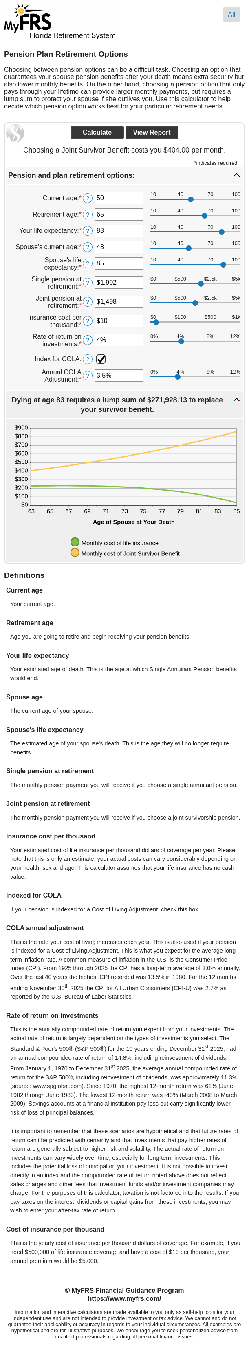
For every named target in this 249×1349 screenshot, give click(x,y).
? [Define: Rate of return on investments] (87, 340)
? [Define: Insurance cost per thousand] (87, 321)
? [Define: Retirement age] (87, 214)
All (231, 14)
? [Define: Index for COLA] (87, 359)
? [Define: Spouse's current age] (87, 247)
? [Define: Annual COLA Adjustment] (87, 375)
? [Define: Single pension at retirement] (87, 282)
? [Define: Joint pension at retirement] (87, 302)
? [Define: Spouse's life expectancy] (87, 263)
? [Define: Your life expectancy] (87, 231)
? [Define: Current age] (87, 198)
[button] (124, 175)
